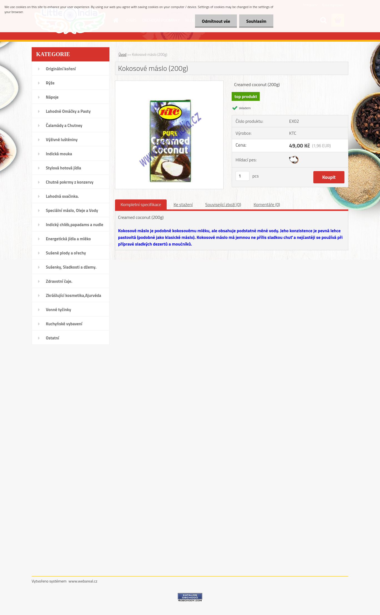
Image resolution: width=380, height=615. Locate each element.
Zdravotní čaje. (59, 281)
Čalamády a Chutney (64, 125)
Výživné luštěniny (62, 139)
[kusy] (242, 176)
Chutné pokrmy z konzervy (69, 182)
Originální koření (61, 69)
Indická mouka (59, 154)
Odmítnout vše (216, 21)
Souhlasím (256, 21)
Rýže (50, 83)
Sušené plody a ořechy (66, 253)
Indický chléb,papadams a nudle (74, 224)
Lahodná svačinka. (62, 196)
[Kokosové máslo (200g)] (169, 83)
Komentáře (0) (267, 204)
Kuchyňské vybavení (64, 324)
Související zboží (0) (223, 204)
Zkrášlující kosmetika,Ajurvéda (73, 295)
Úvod (122, 54)
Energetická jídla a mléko (68, 239)
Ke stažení (183, 204)
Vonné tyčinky (58, 309)
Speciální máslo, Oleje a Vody (72, 210)
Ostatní (52, 338)
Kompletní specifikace (141, 204)
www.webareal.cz (83, 581)
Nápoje (52, 97)
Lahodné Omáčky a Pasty (68, 111)
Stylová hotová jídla (63, 168)
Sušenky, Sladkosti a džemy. (71, 267)
